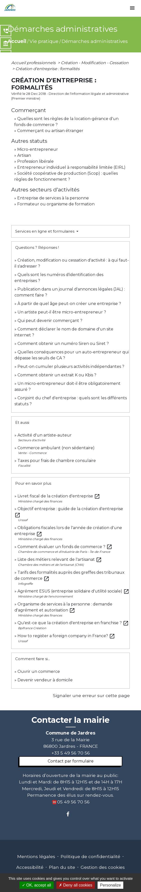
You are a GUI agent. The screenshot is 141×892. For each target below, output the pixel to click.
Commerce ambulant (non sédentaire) (56, 448)
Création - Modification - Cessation (95, 62)
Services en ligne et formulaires (45, 231)
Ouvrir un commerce (38, 671)
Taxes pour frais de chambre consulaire (56, 460)
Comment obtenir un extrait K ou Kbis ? (56, 375)
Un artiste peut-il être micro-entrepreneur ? (61, 312)
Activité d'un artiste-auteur (44, 435)
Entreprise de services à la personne (53, 198)
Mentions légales (36, 856)
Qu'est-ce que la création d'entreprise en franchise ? (73, 622)
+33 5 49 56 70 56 (70, 752)
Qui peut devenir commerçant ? (49, 320)
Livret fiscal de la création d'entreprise (58, 496)
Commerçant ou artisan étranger (50, 130)
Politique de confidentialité (90, 856)
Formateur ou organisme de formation (56, 204)
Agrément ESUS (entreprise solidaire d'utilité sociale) (73, 591)
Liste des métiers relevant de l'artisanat (59, 559)
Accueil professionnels (34, 62)
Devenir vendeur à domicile (45, 680)
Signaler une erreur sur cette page (91, 695)
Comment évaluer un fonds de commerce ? (64, 546)
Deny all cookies (75, 885)
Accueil (16, 41)
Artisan (24, 155)
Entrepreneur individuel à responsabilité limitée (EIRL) (71, 167)
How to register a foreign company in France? (66, 635)
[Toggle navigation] (132, 8)
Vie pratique (43, 41)
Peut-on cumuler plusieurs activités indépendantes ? (70, 366)
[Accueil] (9, 7)
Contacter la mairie (70, 720)
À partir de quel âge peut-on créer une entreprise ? (69, 303)
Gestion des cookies (103, 867)
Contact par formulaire (71, 761)
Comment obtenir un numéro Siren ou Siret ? (63, 343)
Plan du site (62, 867)
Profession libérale (35, 161)
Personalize (110, 885)
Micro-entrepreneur (37, 149)
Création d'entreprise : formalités (47, 68)
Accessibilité (29, 867)
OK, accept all (36, 885)
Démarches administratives (95, 41)
